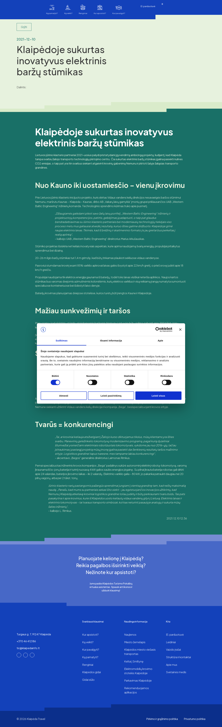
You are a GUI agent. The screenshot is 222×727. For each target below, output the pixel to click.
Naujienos (130, 634)
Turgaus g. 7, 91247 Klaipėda (34, 634)
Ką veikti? (68, 13)
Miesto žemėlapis (134, 642)
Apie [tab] (160, 340)
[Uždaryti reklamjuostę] (180, 329)
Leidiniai (171, 642)
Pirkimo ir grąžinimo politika (162, 719)
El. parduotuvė (148, 6)
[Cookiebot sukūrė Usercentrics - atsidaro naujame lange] (157, 329)
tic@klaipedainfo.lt (28, 648)
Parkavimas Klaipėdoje (138, 680)
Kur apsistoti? (100, 13)
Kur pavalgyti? (118, 13)
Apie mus (171, 664)
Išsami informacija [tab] (111, 340)
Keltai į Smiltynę (133, 661)
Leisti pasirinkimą (111, 395)
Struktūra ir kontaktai (178, 657)
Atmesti (63, 395)
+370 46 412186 (26, 641)
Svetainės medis (176, 672)
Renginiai (83, 13)
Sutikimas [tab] (62, 340)
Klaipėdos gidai (91, 672)
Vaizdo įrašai (173, 649)
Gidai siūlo (88, 679)
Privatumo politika (194, 719)
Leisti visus (158, 395)
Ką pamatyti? (52, 13)
